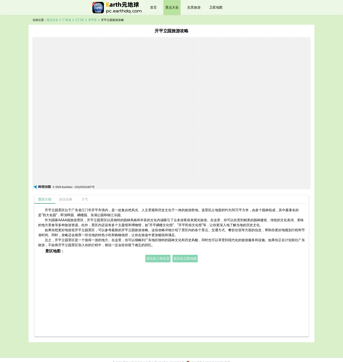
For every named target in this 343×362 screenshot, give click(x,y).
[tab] (44, 199)
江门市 (79, 20)
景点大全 (172, 7)
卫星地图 (215, 7)
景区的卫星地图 (185, 258)
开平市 (92, 20)
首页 (153, 7)
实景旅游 (194, 7)
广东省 (66, 20)
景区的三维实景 (158, 258)
